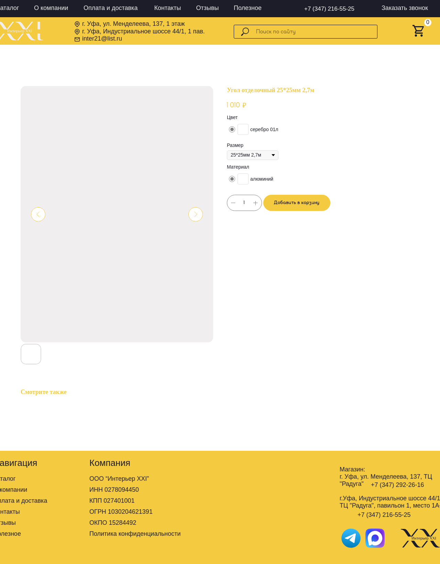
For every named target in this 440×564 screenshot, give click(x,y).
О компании (51, 7)
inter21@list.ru (102, 38)
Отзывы (207, 7)
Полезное (248, 7)
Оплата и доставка (111, 7)
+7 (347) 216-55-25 (329, 9)
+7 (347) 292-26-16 (397, 484)
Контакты (167, 7)
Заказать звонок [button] (405, 7)
